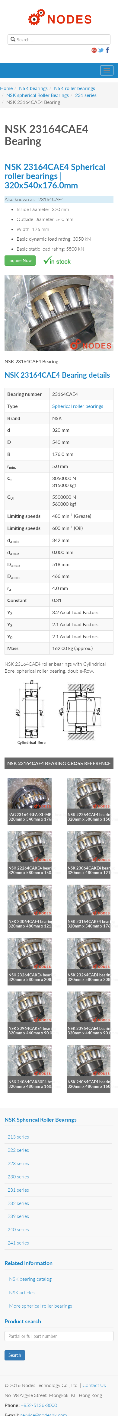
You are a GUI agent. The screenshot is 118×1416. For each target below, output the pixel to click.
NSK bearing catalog (30, 1279)
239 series (18, 1216)
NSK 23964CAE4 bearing (90, 1028)
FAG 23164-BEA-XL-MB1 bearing (38, 814)
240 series (18, 1229)
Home (6, 88)
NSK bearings (33, 88)
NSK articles (22, 1292)
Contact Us (94, 1385)
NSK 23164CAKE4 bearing (91, 921)
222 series (18, 1150)
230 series (18, 1176)
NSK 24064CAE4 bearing (90, 1081)
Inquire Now (20, 260)
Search (14, 1355)
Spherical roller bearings (77, 406)
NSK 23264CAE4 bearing (90, 974)
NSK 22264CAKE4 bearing (32, 868)
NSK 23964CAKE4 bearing (32, 1028)
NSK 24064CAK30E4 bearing (34, 1081)
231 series (86, 95)
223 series (18, 1163)
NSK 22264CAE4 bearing (90, 814)
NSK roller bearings (74, 88)
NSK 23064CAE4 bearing (30, 921)
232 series (18, 1203)
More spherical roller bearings (40, 1306)
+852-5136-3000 (39, 1405)
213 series (18, 1136)
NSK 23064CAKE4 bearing (91, 868)
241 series (18, 1242)
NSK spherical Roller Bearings (37, 95)
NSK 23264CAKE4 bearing (32, 974)
